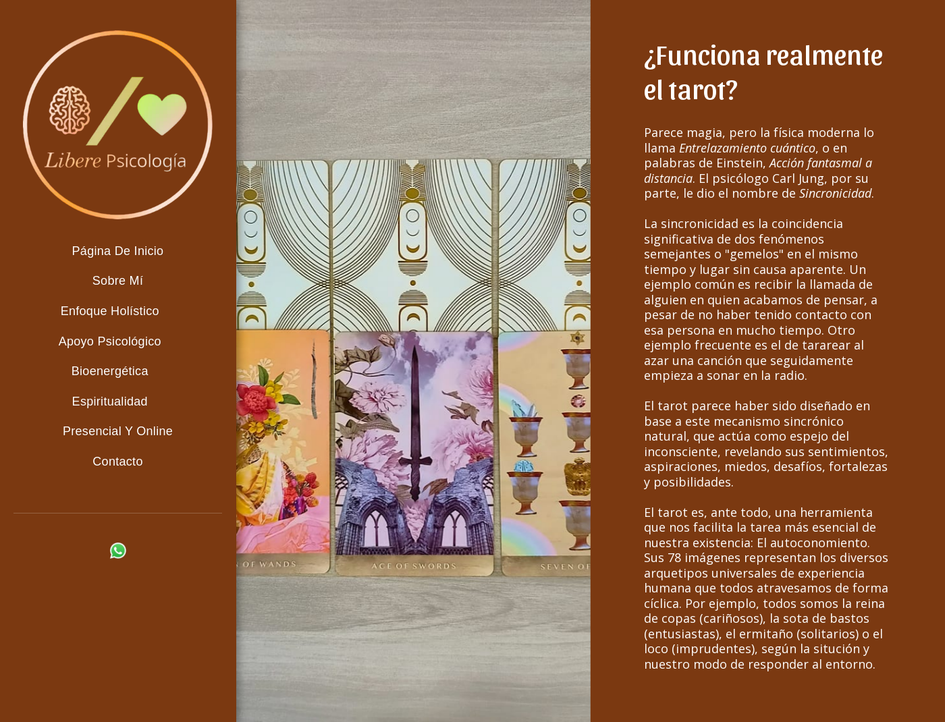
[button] (118, 312)
